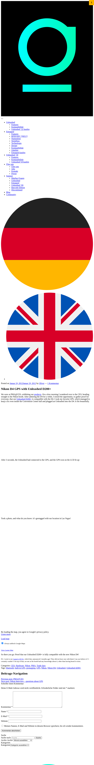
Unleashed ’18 (12, 155)
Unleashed (10, 122)
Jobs (13, 169)
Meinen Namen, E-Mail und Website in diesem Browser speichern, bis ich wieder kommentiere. (44, 729)
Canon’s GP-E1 (18, 659)
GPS (38, 668)
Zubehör (14, 150)
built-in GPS (20, 668)
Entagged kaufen (18, 152)
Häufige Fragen (17, 178)
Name (4, 714)
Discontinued (16, 190)
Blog (8, 192)
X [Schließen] (91, 2)
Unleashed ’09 (17, 185)
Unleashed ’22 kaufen (20, 129)
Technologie (16, 143)
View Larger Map (7, 650)
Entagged (10, 132)
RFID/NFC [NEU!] (19, 136)
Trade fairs (41, 666)
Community (11, 194)
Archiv (10, 743)
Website (4, 724)
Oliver (41, 383)
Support (9, 176)
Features (14, 125)
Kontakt (14, 171)
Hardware (20, 666)
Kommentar (6, 710)
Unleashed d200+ (73, 668)
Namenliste (16, 139)
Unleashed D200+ (24, 399)
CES (13, 666)
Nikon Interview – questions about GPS (22, 681)
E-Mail (4, 719)
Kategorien (5, 748)
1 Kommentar (53, 383)
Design (14, 146)
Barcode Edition (18, 187)
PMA (33, 666)
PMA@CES (12, 679)
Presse (14, 173)
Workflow (15, 141)
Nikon (27, 666)
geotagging (30, 668)
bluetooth (10, 668)
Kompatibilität (17, 127)
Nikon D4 (52, 668)
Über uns (10, 164)
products (37, 394)
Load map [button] (5, 639)
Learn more (6, 634)
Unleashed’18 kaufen (20, 162)
